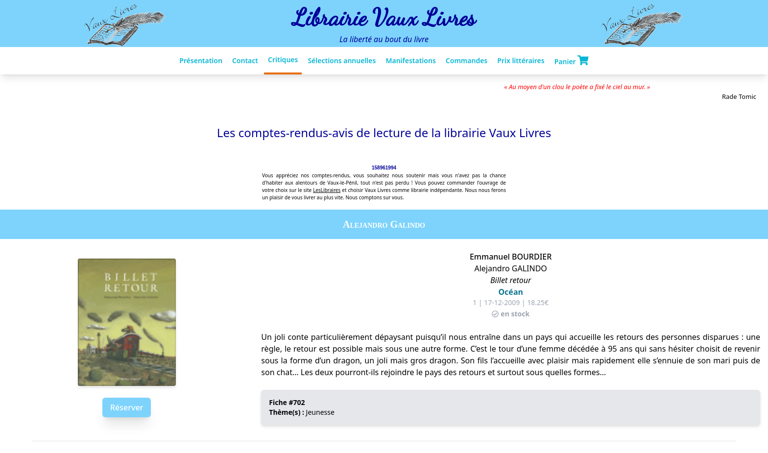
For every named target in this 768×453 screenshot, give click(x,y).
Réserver (126, 407)
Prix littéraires (520, 60)
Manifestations (410, 60)
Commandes (466, 60)
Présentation (200, 60)
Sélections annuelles (342, 60)
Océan (510, 291)
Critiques (283, 59)
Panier (571, 60)
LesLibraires (326, 190)
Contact (245, 60)
